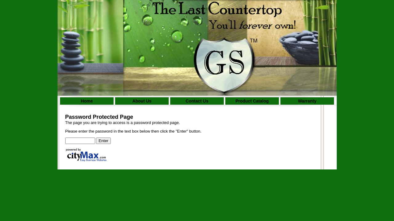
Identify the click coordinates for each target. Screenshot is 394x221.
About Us (141, 101)
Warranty (307, 101)
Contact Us (197, 101)
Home (87, 101)
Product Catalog (252, 101)
